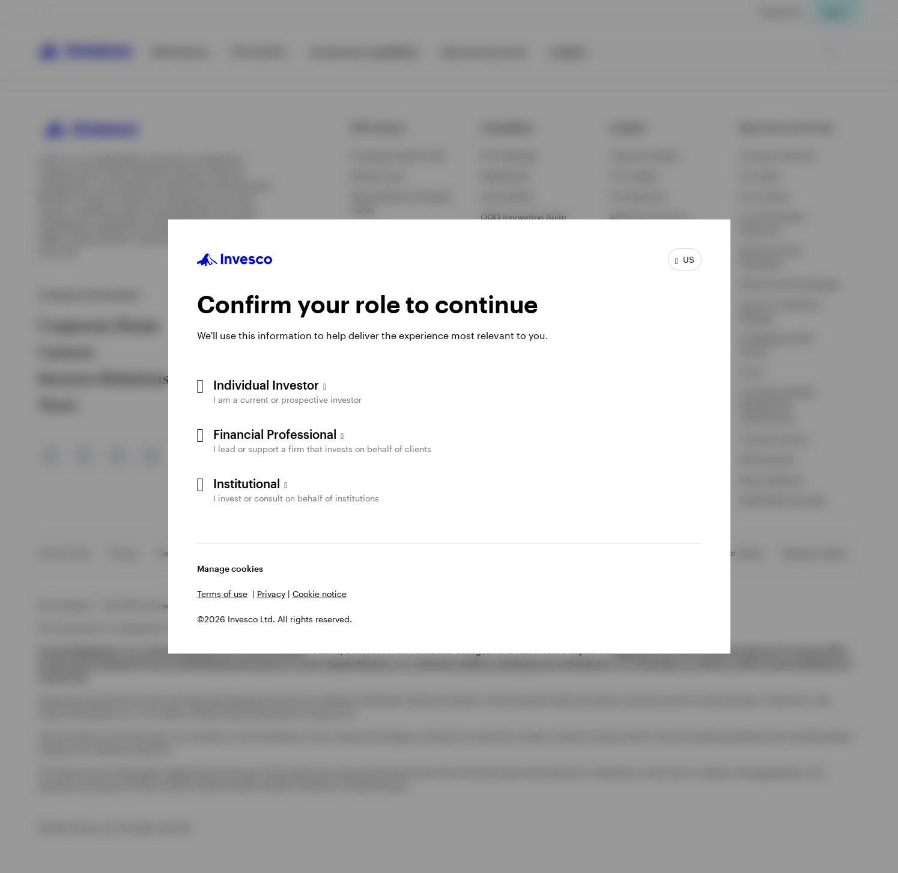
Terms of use (222, 594)
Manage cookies (230, 568)
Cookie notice (320, 594)
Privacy (271, 594)
